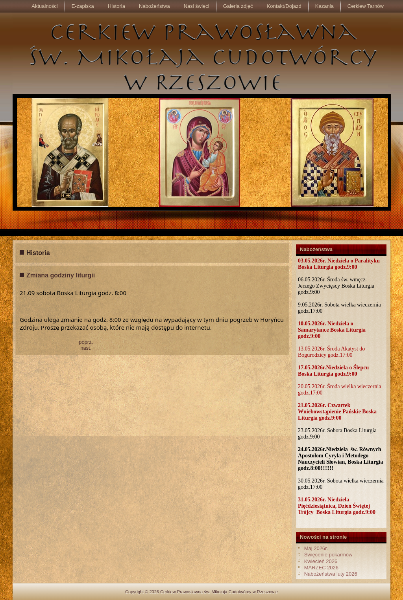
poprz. (86, 342)
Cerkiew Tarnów (366, 6)
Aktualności (44, 6)
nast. (85, 348)
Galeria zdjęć (238, 6)
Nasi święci (196, 6)
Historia (116, 6)
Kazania (324, 6)
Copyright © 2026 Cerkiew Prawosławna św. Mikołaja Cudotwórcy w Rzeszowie (201, 591)
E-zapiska (83, 6)
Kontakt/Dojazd (284, 6)
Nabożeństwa (154, 6)
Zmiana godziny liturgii (60, 275)
